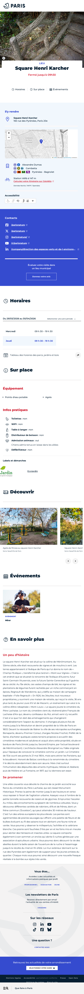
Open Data (73, 978)
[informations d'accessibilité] (20, 200)
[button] (41, 141)
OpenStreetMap (67, 157)
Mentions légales (13, 978)
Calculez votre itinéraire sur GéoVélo (33, 181)
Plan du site (52, 982)
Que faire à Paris (23, 988)
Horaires (18, 89)
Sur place (37, 89)
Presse (63, 978)
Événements (58, 89)
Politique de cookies (35, 982)
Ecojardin (20, 471)
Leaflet (54, 157)
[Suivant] (75, 561)
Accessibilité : (40, 978)
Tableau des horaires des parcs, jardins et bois (34, 355)
